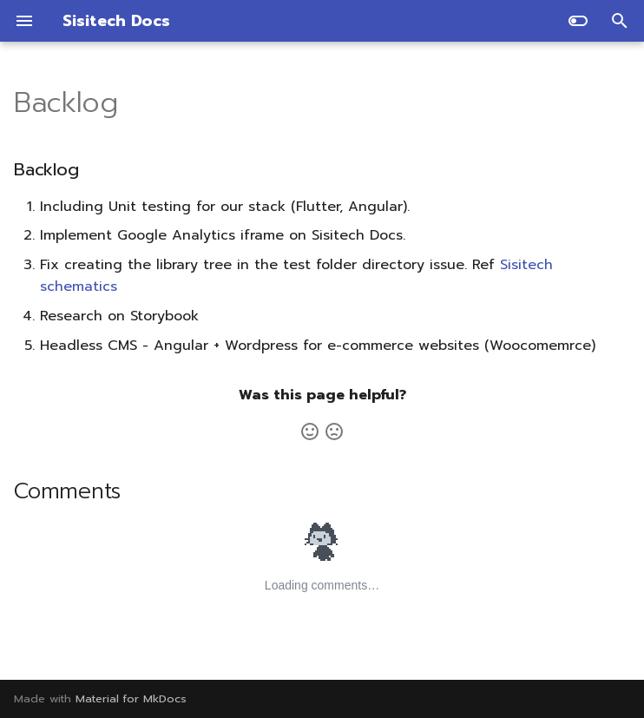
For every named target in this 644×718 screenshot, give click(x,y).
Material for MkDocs (131, 698)
